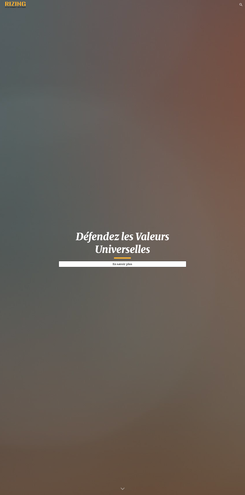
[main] (122, 244)
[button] (241, 5)
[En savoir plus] (122, 264)
